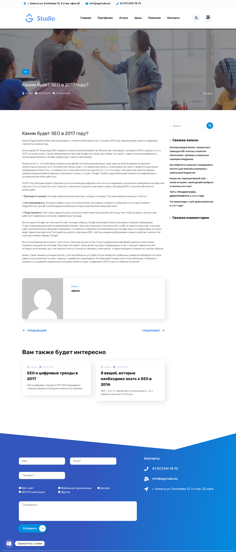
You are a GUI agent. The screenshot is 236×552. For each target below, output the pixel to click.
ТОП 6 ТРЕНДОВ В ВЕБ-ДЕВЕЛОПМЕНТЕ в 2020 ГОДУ (187, 204)
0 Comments (62, 103)
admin (27, 103)
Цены (138, 18)
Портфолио (105, 18)
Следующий (153, 341)
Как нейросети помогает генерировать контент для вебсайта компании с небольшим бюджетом (191, 179)
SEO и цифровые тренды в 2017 (53, 387)
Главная (85, 18)
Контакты (173, 18)
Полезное (154, 18)
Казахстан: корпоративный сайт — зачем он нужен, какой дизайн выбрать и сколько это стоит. (192, 193)
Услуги (123, 18)
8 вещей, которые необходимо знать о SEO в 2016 (127, 390)
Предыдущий (34, 341)
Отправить (34, 539)
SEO (26, 82)
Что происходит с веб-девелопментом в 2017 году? (191, 214)
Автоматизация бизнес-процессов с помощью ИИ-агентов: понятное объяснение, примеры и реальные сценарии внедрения (190, 164)
